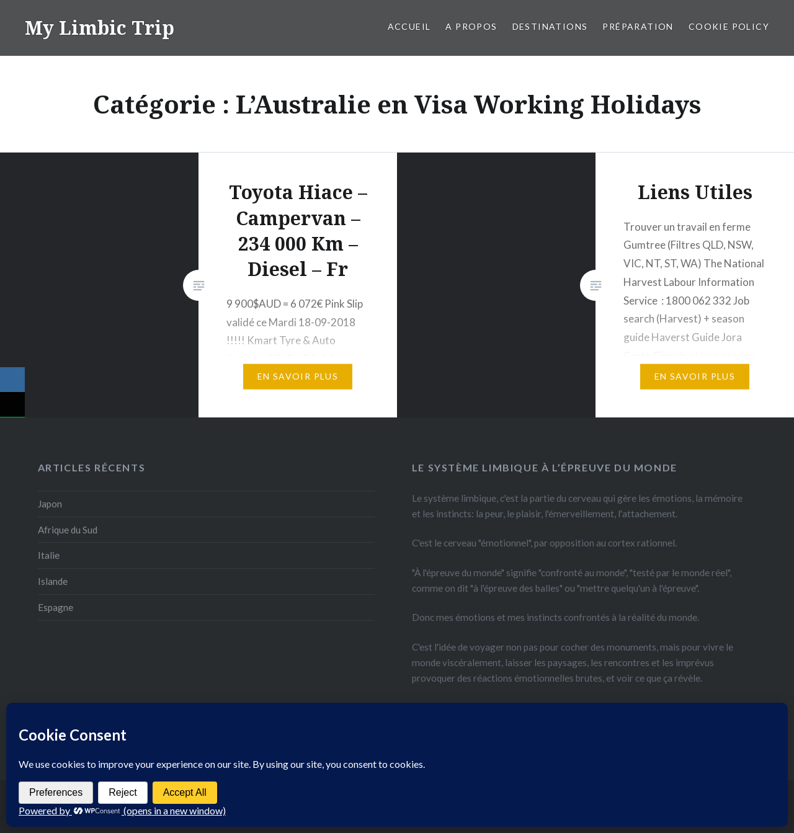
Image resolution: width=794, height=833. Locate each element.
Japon (50, 503)
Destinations (550, 26)
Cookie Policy (729, 26)
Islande (53, 581)
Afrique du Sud (67, 529)
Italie (49, 555)
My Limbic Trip (99, 27)
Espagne (55, 607)
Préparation (637, 26)
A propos (471, 26)
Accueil (409, 26)
